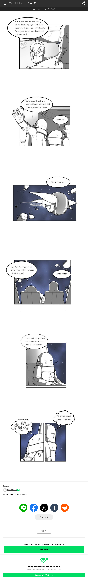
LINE (23, 508)
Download (44, 549)
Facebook (34, 508)
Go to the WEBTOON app (44, 575)
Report (44, 530)
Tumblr (54, 508)
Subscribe (45, 517)
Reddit (65, 508)
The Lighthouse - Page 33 (22, 3)
